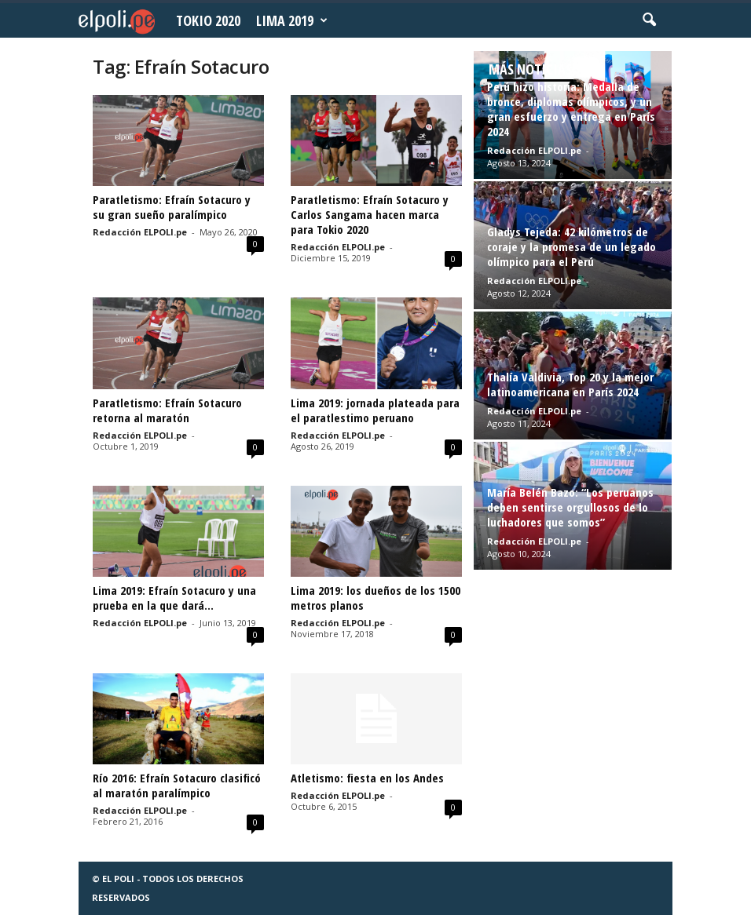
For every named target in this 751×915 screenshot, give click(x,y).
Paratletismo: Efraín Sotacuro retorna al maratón (167, 410)
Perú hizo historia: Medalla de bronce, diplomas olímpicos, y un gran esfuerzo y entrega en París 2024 (571, 108)
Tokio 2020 (208, 20)
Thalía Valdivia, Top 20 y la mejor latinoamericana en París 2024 (570, 384)
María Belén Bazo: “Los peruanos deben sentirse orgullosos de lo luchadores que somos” (570, 507)
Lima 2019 (292, 20)
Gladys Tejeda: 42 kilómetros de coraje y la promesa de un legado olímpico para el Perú (571, 246)
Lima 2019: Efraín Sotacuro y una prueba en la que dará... (174, 597)
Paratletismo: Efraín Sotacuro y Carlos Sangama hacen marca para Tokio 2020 (370, 214)
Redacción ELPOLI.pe (140, 232)
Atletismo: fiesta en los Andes (367, 778)
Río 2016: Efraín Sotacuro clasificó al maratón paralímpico (177, 785)
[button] (649, 20)
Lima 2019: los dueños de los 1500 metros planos (375, 597)
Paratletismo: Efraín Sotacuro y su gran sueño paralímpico (172, 206)
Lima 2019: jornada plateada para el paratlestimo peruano (375, 410)
